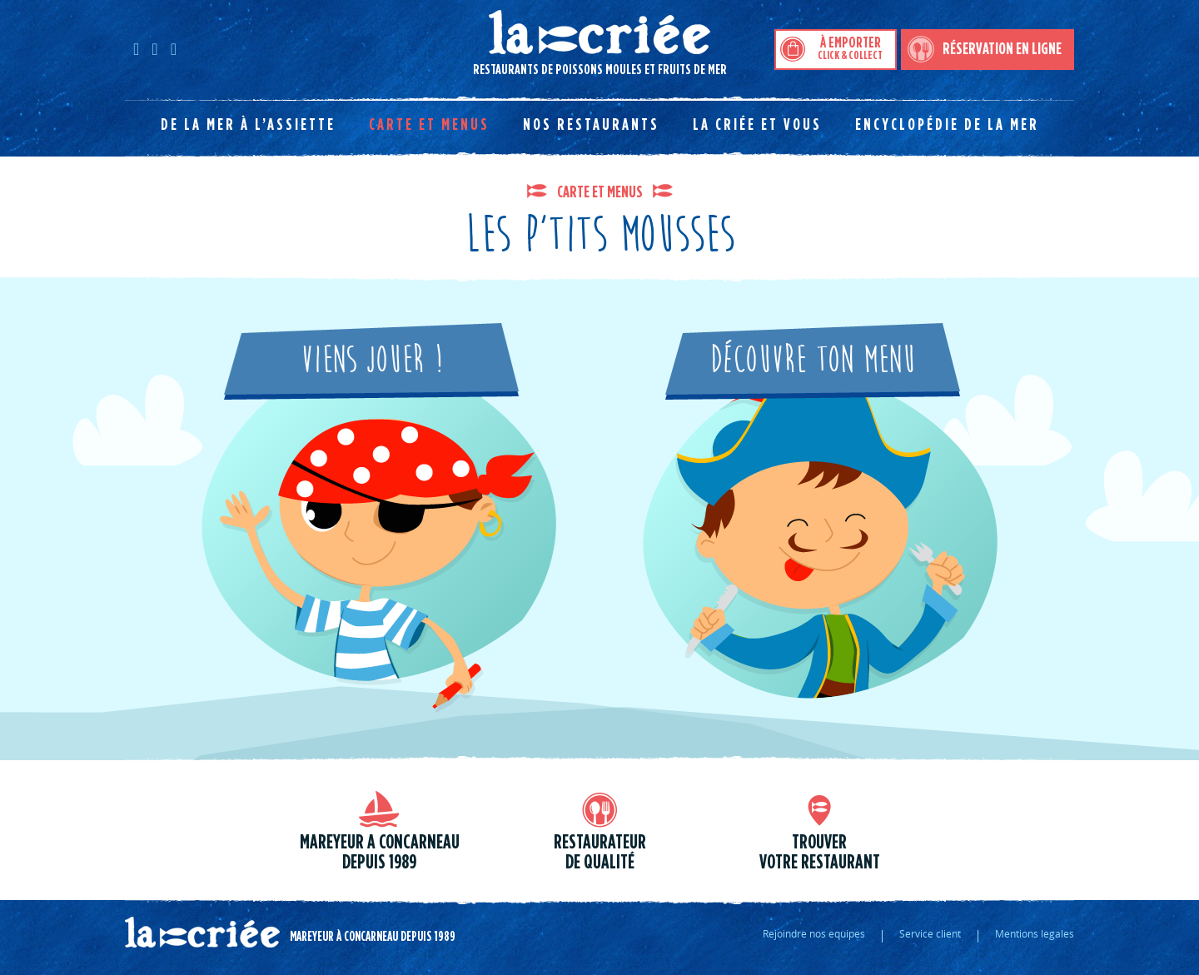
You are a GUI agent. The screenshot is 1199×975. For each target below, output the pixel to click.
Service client (930, 933)
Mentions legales (1034, 933)
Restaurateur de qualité (600, 853)
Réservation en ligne (1002, 49)
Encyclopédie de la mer (947, 125)
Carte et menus (429, 125)
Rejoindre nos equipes (814, 933)
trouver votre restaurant (819, 853)
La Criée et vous (757, 125)
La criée (202, 932)
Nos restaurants (591, 125)
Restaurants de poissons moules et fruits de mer (426, 43)
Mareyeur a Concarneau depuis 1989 (380, 853)
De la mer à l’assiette (248, 125)
